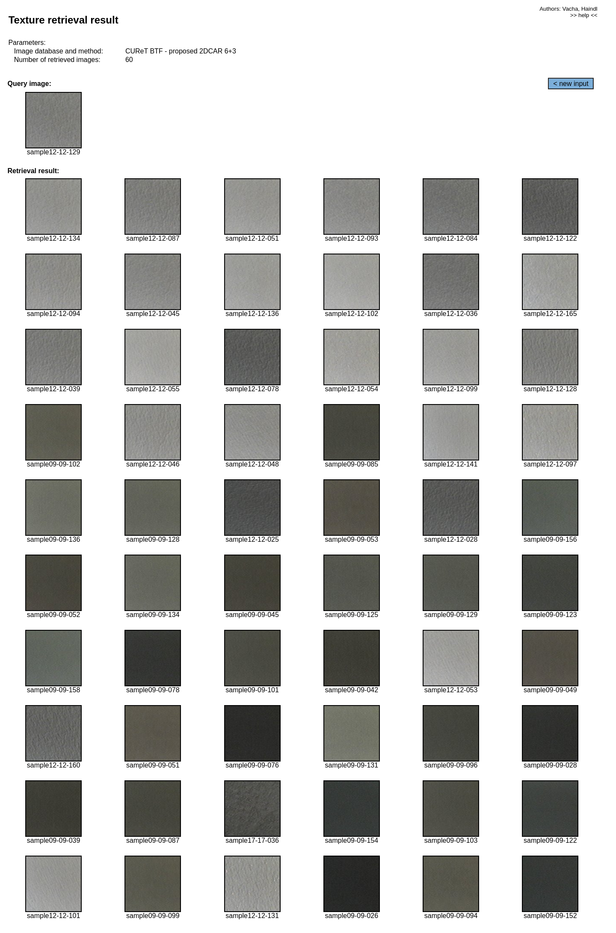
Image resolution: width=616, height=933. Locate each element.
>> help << (584, 15)
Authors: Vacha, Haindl (568, 9)
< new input (570, 83)
